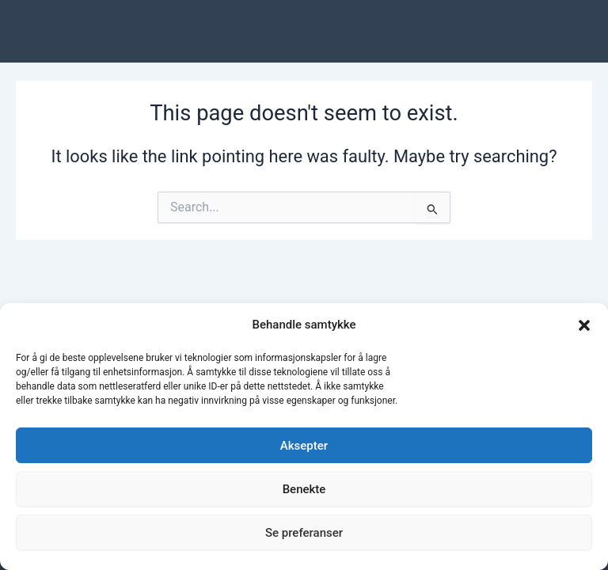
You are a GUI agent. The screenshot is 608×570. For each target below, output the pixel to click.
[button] (584, 325)
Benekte (304, 489)
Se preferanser (304, 533)
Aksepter (304, 446)
